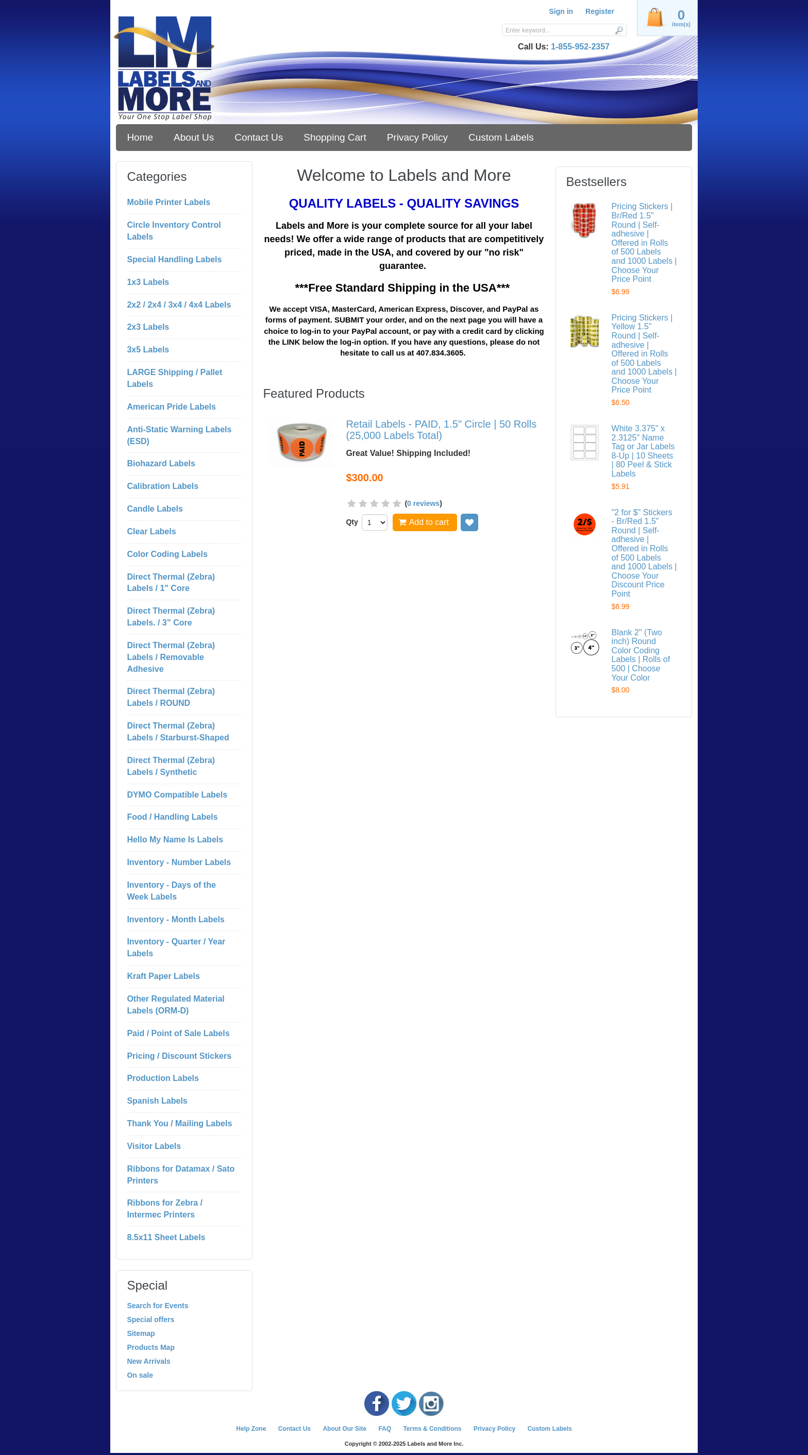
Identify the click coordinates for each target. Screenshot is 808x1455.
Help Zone (251, 1428)
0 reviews (423, 503)
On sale (140, 1375)
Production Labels (163, 1078)
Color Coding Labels (167, 554)
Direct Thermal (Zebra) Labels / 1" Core (171, 582)
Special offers (150, 1319)
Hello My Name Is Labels (175, 839)
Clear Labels (151, 531)
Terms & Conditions (432, 1428)
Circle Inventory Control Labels (174, 231)
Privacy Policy (417, 137)
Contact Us (258, 137)
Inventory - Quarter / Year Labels (176, 947)
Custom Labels (501, 137)
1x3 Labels (148, 282)
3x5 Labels (148, 349)
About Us (194, 137)
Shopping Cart (335, 137)
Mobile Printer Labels (168, 202)
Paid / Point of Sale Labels (178, 1033)
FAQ (384, 1428)
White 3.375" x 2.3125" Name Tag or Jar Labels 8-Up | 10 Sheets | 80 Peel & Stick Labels (643, 451)
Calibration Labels (162, 486)
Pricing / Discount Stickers (179, 1056)
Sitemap (141, 1333)
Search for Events (157, 1305)
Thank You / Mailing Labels (179, 1123)
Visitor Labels (154, 1146)
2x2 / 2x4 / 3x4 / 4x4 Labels (179, 304)
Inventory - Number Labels (179, 862)
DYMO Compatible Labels (177, 794)
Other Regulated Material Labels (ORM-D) (175, 1004)
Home (140, 137)
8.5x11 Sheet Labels (166, 1237)
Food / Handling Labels (172, 817)
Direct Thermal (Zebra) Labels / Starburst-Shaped (178, 731)
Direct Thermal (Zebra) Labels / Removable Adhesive (171, 657)
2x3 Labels (148, 327)
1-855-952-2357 (580, 46)
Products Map (151, 1347)
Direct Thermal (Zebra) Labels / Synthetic (171, 766)
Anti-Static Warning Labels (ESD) (179, 435)
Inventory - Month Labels (175, 919)
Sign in (561, 11)
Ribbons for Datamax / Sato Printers (180, 1174)
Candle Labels (154, 508)
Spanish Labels (157, 1100)
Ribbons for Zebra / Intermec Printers (165, 1208)
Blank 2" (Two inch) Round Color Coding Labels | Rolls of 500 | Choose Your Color (641, 655)
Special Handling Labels (174, 259)
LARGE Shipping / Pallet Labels (174, 378)
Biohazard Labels (161, 463)
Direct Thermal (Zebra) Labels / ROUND (171, 697)
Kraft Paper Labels (163, 976)
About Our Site (344, 1428)
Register (599, 11)
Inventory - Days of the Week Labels (171, 891)
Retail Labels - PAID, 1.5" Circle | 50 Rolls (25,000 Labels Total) (441, 429)
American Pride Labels (171, 406)
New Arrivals (148, 1361)
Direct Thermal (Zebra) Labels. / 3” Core (171, 616)
